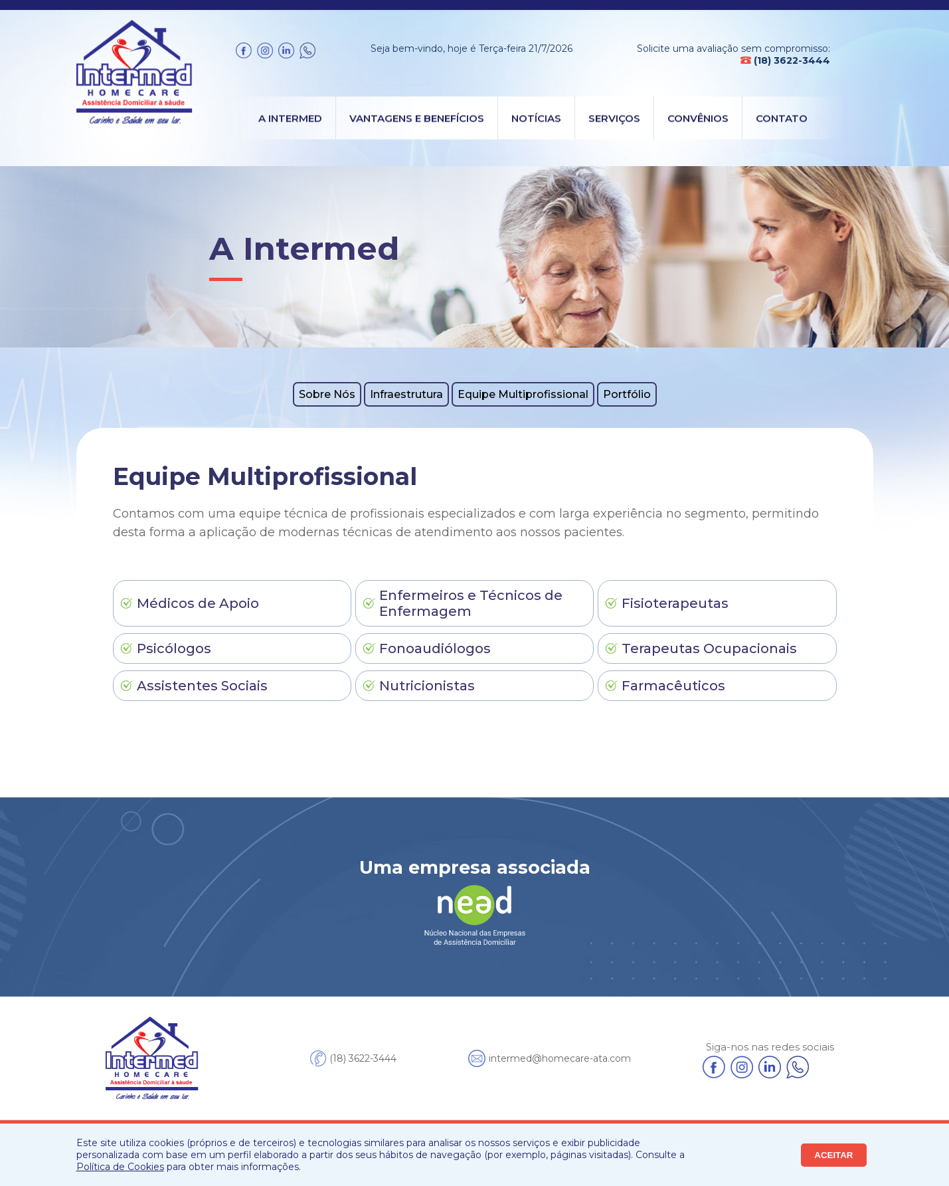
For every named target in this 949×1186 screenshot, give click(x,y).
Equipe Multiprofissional (523, 394)
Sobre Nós (327, 394)
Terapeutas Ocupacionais (709, 648)
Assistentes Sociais (202, 686)
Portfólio (627, 394)
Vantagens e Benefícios (416, 118)
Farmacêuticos (673, 686)
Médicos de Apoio (198, 603)
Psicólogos (174, 648)
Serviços (614, 118)
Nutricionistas (427, 686)
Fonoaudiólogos (435, 648)
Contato (782, 118)
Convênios (698, 118)
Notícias (536, 118)
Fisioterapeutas (675, 603)
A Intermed (290, 118)
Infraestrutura (406, 394)
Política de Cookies (120, 1167)
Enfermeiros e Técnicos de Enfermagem (470, 603)
